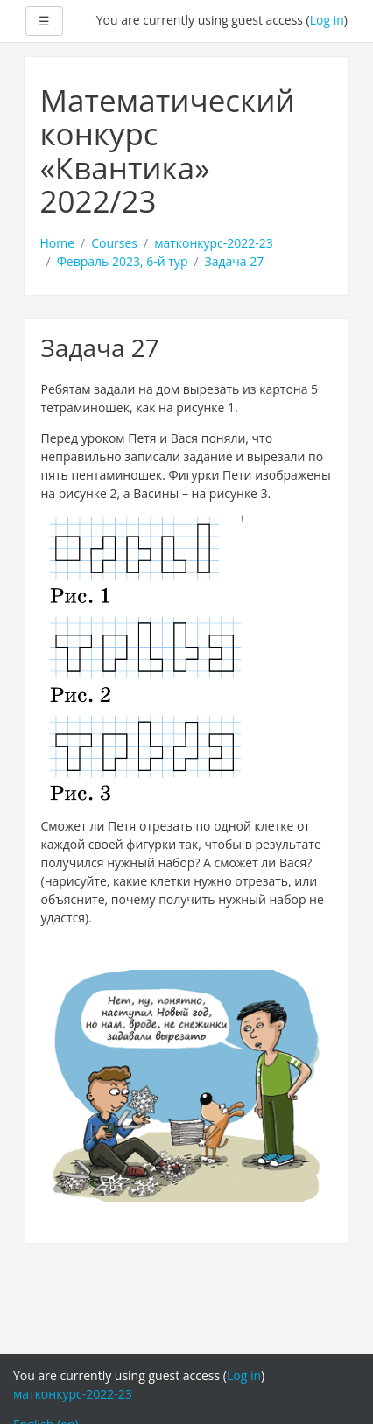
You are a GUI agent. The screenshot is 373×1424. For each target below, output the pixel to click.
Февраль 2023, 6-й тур (122, 261)
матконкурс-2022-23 (213, 243)
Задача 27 (234, 261)
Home (57, 243)
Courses (114, 243)
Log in (327, 19)
